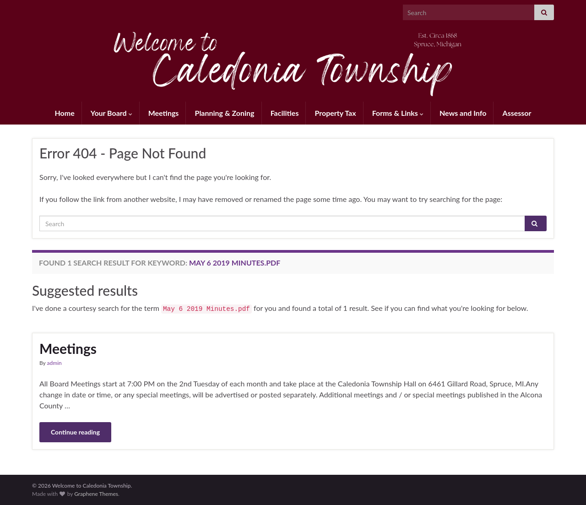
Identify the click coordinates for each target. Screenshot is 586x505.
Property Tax (335, 113)
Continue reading (75, 432)
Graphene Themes (96, 493)
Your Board (111, 113)
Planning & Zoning (225, 113)
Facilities (285, 113)
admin (54, 362)
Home (65, 113)
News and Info (463, 113)
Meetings (163, 113)
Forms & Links (397, 113)
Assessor (517, 113)
